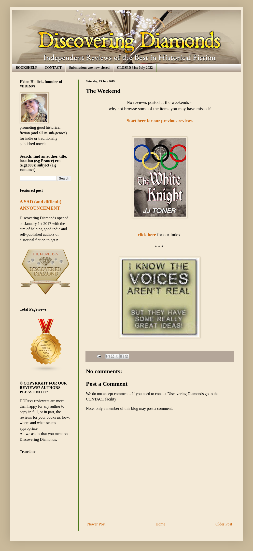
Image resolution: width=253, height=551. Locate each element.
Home (160, 524)
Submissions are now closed (89, 67)
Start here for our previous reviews (160, 120)
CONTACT (53, 67)
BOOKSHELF (26, 67)
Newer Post (96, 524)
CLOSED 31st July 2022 (135, 67)
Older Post (223, 524)
